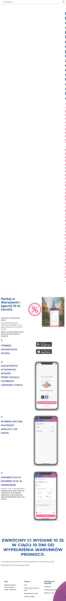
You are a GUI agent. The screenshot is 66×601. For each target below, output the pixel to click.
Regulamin (47, 586)
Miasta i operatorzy (10, 589)
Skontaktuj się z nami (31, 593)
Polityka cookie (49, 593)
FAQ (25, 585)
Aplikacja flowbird (10, 585)
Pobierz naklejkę (29, 596)
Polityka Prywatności (51, 590)
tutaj (27, 565)
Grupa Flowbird (9, 587)
